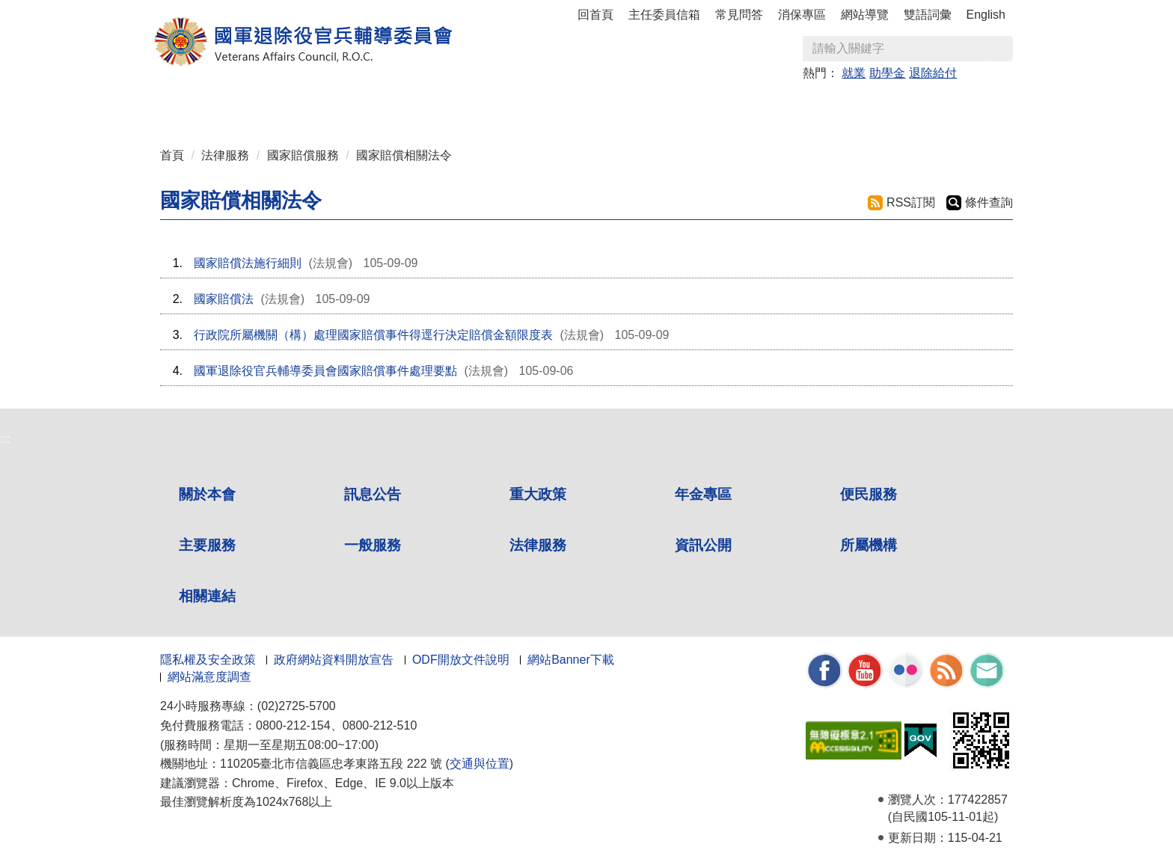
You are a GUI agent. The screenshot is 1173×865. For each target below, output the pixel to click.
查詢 (1001, 48)
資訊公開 (703, 545)
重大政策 (371, 106)
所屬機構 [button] (874, 106)
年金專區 (443, 106)
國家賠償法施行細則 (247, 263)
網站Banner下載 (570, 659)
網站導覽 (865, 14)
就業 (854, 73)
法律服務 (225, 155)
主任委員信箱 (664, 14)
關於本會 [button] (227, 106)
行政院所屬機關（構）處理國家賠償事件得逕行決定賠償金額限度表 (373, 334)
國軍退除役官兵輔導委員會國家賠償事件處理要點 (325, 370)
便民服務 (868, 494)
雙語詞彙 (928, 14)
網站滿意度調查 (209, 676)
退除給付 (933, 73)
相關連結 (207, 596)
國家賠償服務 (303, 155)
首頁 (172, 155)
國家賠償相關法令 (404, 155)
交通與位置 (479, 763)
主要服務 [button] (586, 106)
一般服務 (372, 545)
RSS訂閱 (910, 202)
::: (165, 99)
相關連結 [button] (946, 106)
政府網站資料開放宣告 (333, 659)
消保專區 (802, 14)
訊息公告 (372, 494)
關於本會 (207, 494)
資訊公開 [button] (802, 106)
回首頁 (595, 14)
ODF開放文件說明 (460, 659)
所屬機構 (868, 545)
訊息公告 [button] (299, 106)
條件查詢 (989, 202)
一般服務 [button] (658, 106)
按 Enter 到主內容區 (67, 10)
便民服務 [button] (515, 106)
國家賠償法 (224, 299)
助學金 (887, 73)
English (986, 14)
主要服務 (207, 545)
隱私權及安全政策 (208, 659)
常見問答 (739, 14)
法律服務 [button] (730, 106)
